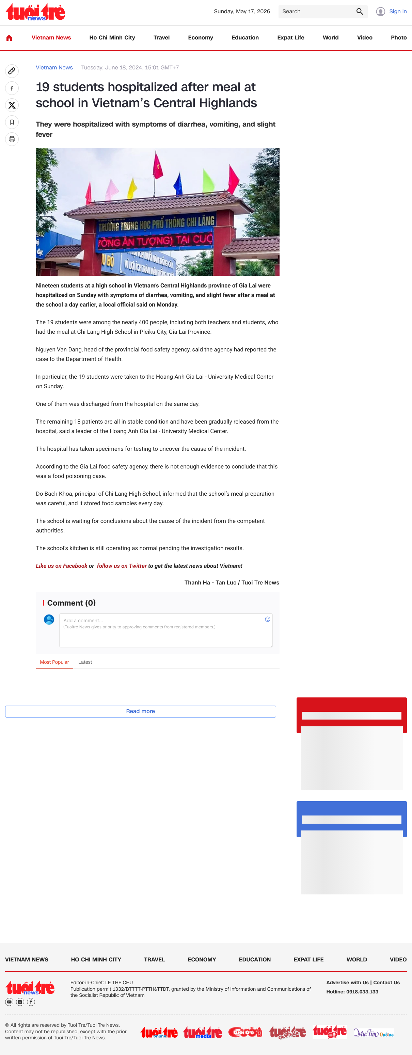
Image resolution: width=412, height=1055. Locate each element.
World (331, 38)
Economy (200, 38)
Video (365, 38)
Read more (140, 711)
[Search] (323, 11)
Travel (162, 38)
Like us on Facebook (62, 566)
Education (245, 38)
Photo (399, 38)
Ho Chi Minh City (112, 38)
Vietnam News (51, 38)
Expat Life (291, 38)
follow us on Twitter (121, 566)
